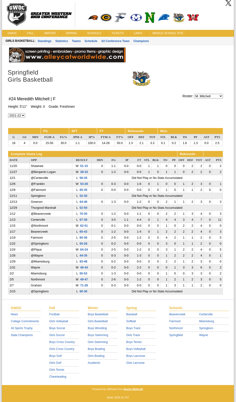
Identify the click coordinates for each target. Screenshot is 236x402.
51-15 (84, 166)
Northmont (176, 328)
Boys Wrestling (97, 328)
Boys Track (133, 328)
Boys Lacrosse (135, 356)
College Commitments (25, 321)
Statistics (61, 41)
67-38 (83, 219)
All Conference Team (115, 41)
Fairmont (175, 321)
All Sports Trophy (22, 328)
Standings (44, 41)
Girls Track (133, 335)
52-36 (83, 196)
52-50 (83, 207)
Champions (141, 41)
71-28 (84, 285)
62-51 (84, 225)
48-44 (84, 267)
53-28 (84, 184)
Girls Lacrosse (135, 362)
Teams (76, 41)
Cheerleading (57, 376)
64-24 (84, 249)
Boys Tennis (134, 342)
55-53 (83, 273)
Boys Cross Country (62, 342)
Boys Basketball (98, 314)
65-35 (83, 190)
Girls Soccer (57, 335)
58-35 (83, 178)
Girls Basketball (98, 321)
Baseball (131, 314)
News (14, 314)
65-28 (83, 243)
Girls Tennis (56, 369)
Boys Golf (55, 356)
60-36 (83, 237)
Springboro (206, 328)
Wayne (203, 335)
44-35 (83, 255)
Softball (131, 321)
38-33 (84, 172)
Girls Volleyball (58, 321)
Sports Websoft (133, 389)
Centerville (206, 314)
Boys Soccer (57, 328)
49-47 (84, 279)
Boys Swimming (98, 335)
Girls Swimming (98, 342)
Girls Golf (55, 362)
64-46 (83, 202)
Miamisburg (206, 321)
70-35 (83, 213)
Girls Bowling (96, 356)
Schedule (91, 41)
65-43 (83, 231)
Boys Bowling (96, 349)
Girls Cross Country (61, 349)
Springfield (176, 335)
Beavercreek (177, 314)
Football (54, 314)
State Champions (22, 335)
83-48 (83, 261)
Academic (94, 362)
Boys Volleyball (136, 349)
